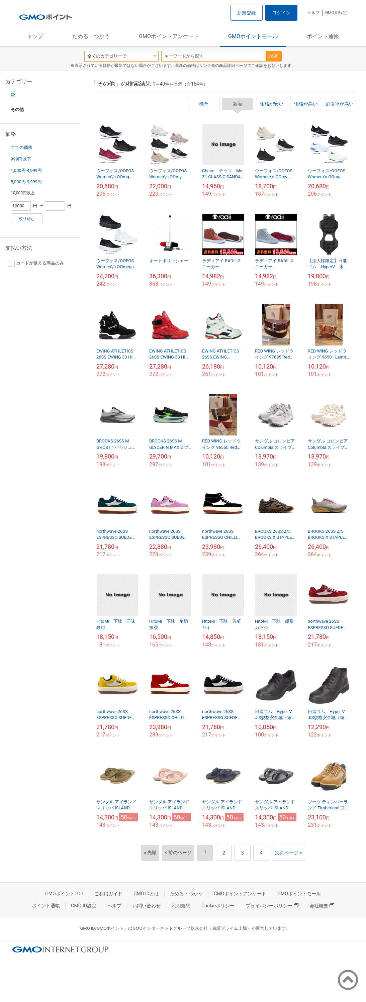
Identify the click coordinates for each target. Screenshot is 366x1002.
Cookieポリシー (218, 905)
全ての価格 (21, 147)
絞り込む (27, 218)
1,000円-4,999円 (26, 170)
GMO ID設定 (336, 12)
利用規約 (181, 905)
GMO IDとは (146, 893)
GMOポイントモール (253, 36)
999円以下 (21, 159)
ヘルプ (313, 12)
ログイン (281, 12)
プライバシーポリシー (272, 905)
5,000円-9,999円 (26, 181)
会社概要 (321, 905)
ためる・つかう (91, 36)
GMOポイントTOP (64, 893)
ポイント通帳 (323, 36)
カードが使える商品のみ (36, 263)
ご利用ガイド (108, 893)
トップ (35, 36)
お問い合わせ (146, 905)
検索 (273, 56)
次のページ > (288, 853)
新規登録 (246, 12)
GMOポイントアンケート (169, 36)
